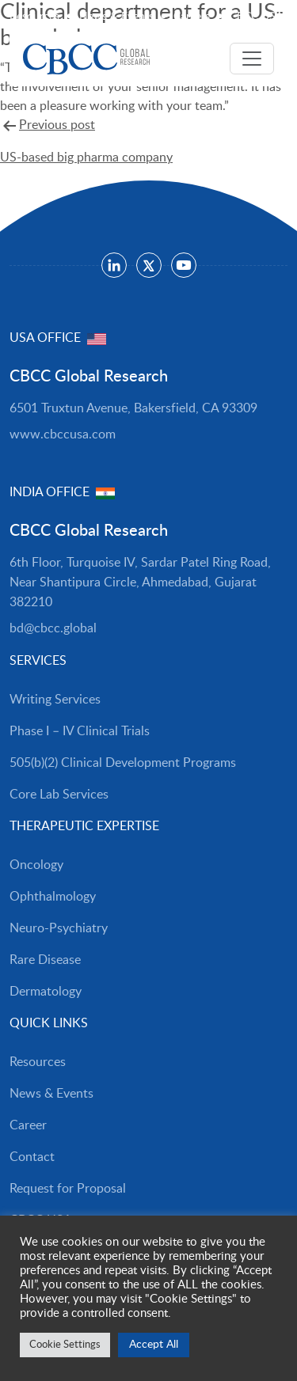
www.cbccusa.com (63, 434)
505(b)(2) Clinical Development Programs (123, 763)
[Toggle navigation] (252, 58)
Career (28, 1125)
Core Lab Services (59, 794)
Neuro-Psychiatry (59, 928)
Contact (32, 1157)
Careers (191, 16)
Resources (34, 16)
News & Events (116, 16)
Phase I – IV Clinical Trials (80, 731)
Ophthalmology (53, 896)
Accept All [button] (153, 1344)
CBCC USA (256, 16)
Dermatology (46, 991)
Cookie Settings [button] (65, 1345)
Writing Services (55, 699)
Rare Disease (45, 960)
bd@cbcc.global (53, 628)
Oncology (36, 865)
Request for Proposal (68, 1188)
